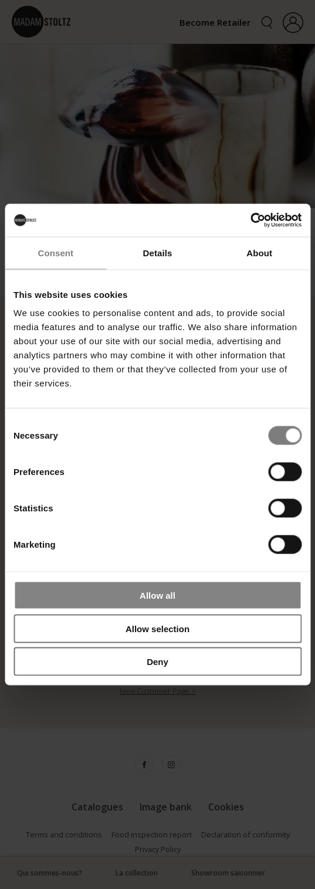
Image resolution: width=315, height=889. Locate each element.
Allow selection (157, 628)
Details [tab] (157, 252)
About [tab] (259, 252)
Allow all (157, 595)
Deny (157, 662)
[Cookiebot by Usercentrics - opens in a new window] (250, 220)
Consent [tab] (55, 252)
